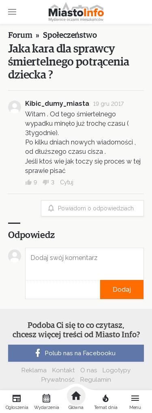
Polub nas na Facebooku (74, 353)
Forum (20, 35)
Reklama (34, 370)
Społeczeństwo (70, 35)
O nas (88, 370)
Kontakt (63, 370)
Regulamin (95, 379)
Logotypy (117, 370)
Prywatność (58, 379)
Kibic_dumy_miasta (57, 103)
